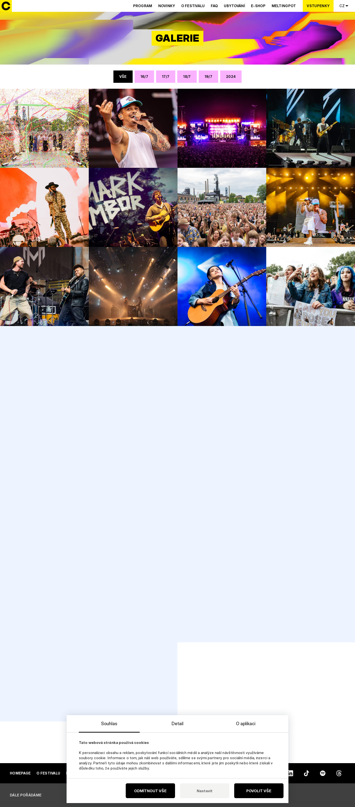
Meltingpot (284, 6)
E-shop (258, 6)
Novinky (166, 6)
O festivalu (193, 6)
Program (142, 6)
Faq (214, 6)
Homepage (20, 773)
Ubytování (234, 6)
